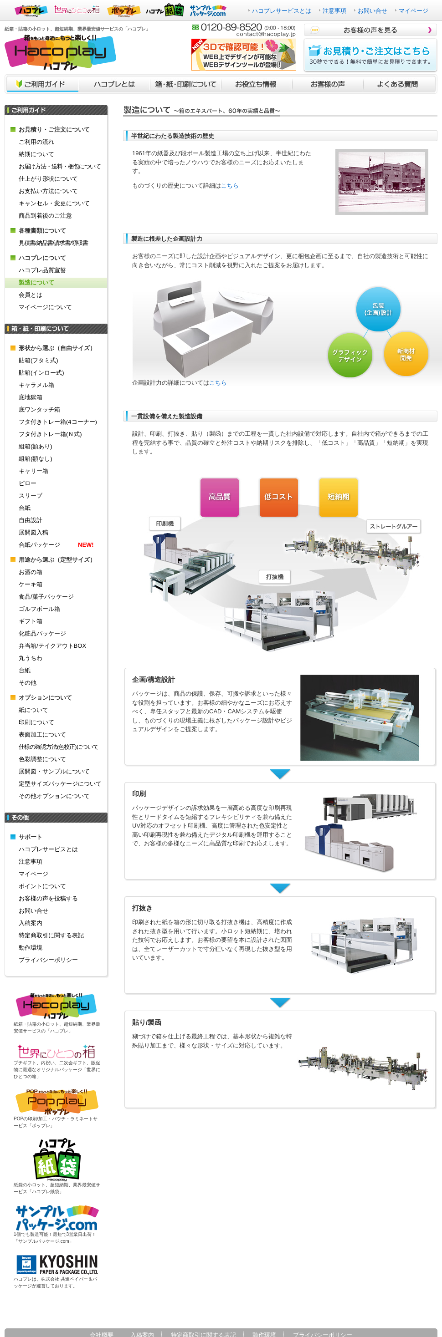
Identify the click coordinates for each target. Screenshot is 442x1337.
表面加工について (42, 734)
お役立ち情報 (256, 84)
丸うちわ (30, 658)
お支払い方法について (48, 191)
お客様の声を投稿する (48, 898)
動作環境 (30, 947)
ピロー (27, 483)
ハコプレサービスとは (281, 10)
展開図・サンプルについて (54, 771)
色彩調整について (42, 759)
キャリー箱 (33, 471)
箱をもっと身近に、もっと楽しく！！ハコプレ (60, 53)
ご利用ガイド (42, 84)
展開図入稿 (33, 532)
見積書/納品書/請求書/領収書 (53, 242)
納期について (36, 154)
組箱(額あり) (35, 446)
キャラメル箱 (36, 384)
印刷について (36, 722)
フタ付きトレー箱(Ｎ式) (50, 434)
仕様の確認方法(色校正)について (58, 746)
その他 (27, 682)
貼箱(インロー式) (41, 372)
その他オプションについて (54, 796)
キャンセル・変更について (54, 203)
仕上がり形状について (48, 178)
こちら (230, 185)
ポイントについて (42, 886)
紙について (33, 710)
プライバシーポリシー (48, 959)
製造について (36, 282)
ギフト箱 (30, 621)
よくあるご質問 (400, 84)
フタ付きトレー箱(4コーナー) (58, 421)
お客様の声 (327, 84)
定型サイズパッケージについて (60, 783)
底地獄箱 (30, 397)
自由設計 (30, 520)
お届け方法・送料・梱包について (60, 166)
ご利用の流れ (36, 141)
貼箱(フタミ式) (38, 360)
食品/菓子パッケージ (46, 596)
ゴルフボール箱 (39, 608)
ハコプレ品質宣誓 (42, 270)
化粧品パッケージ (42, 633)
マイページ (413, 10)
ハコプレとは (114, 84)
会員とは (30, 294)
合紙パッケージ (56, 544)
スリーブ (30, 495)
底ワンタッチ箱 (39, 409)
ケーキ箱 (30, 584)
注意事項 (334, 10)
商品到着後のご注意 (45, 215)
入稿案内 (30, 923)
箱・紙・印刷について (185, 84)
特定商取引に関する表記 (51, 935)
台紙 (25, 507)
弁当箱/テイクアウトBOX (52, 645)
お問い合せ (372, 10)
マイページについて (45, 307)
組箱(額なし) (35, 458)
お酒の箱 (30, 572)
